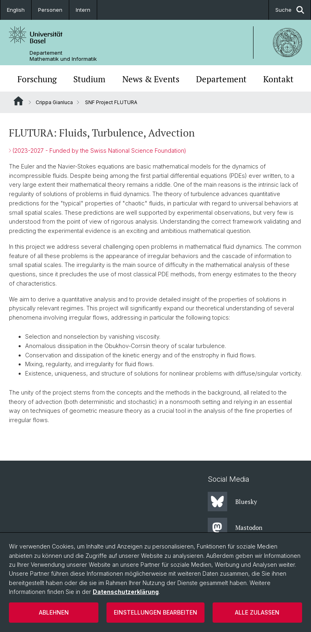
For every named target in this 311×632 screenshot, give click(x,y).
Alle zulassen (257, 612)
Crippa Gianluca (54, 102)
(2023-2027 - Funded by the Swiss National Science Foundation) (99, 150)
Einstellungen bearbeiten (155, 612)
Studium (89, 79)
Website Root (18, 100)
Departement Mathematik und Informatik (63, 56)
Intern (83, 9)
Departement (221, 79)
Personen (50, 9)
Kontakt (278, 79)
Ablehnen (54, 612)
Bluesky (232, 501)
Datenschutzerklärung (126, 591)
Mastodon (235, 527)
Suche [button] (289, 10)
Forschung (37, 79)
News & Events (150, 79)
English (16, 9)
